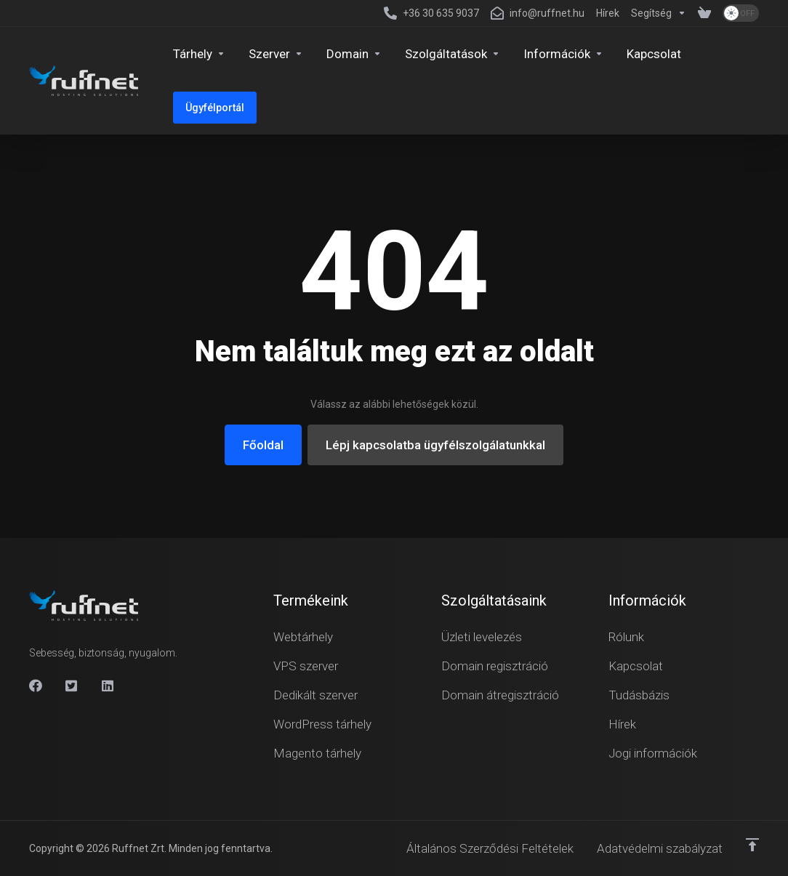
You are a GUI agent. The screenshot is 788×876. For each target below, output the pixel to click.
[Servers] (276, 54)
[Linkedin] (108, 685)
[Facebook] (35, 685)
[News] (607, 13)
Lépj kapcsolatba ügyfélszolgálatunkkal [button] (435, 445)
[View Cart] (704, 13)
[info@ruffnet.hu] (537, 13)
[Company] (563, 54)
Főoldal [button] (263, 445)
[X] (72, 685)
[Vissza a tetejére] (752, 844)
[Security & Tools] (452, 54)
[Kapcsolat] (654, 54)
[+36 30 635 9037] (431, 13)
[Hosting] (199, 54)
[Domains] (354, 54)
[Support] (658, 13)
